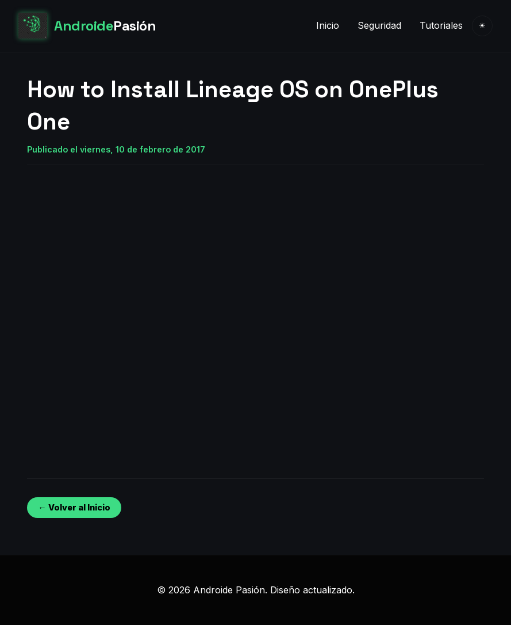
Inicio (327, 25)
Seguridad (379, 25)
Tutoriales (441, 25)
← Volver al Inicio (74, 507)
